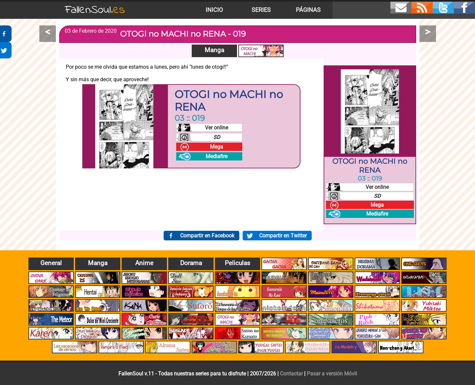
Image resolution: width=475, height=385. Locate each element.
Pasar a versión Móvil (332, 373)
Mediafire (216, 156)
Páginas (308, 10)
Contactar (291, 373)
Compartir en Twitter (283, 235)
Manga (214, 50)
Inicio (214, 10)
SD (216, 137)
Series (261, 10)
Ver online (216, 127)
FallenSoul (95, 10)
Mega (216, 147)
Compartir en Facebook (207, 235)
